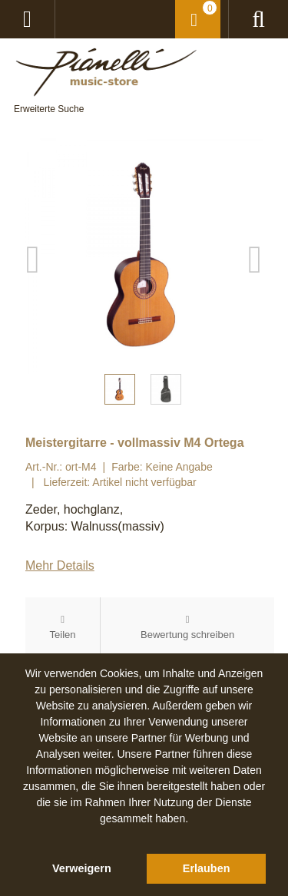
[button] (144, 836)
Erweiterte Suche (49, 109)
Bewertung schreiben (187, 634)
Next (255, 255)
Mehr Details (59, 565)
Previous (33, 255)
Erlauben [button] (206, 868)
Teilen (63, 634)
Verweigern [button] (81, 868)
